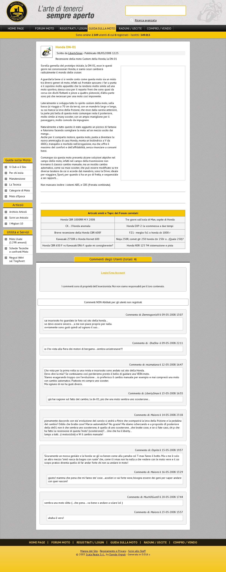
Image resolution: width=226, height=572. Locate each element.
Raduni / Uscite (130, 28)
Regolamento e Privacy (113, 551)
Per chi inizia (16, 173)
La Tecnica (15, 184)
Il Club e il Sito (17, 167)
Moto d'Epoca (17, 196)
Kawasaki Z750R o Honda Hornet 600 (77, 239)
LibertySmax (75, 53)
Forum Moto (44, 28)
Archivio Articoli (18, 211)
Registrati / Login (73, 28)
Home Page (16, 28)
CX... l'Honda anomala (77, 226)
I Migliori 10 (16, 223)
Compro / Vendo (159, 28)
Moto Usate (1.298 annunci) (18, 240)
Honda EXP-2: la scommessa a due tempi (150, 226)
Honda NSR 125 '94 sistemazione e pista (150, 245)
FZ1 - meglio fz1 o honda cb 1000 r (149, 232)
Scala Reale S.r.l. (95, 554)
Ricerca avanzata (146, 20)
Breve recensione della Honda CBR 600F (77, 232)
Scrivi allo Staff (137, 551)
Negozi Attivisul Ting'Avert (17, 259)
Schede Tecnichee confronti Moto (18, 250)
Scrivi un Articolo (18, 217)
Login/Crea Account (113, 272)
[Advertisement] (134, 122)
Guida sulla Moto (102, 28)
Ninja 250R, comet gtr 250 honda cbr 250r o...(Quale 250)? (150, 239)
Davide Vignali (117, 554)
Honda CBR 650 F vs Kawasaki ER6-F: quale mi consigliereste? (77, 245)
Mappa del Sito (89, 551)
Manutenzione (17, 178)
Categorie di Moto (19, 190)
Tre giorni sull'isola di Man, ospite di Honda (150, 219)
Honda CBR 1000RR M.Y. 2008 (77, 219)
